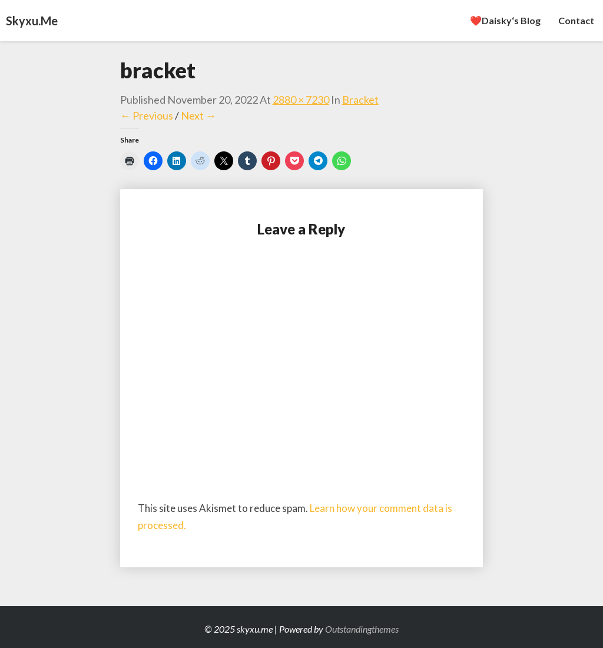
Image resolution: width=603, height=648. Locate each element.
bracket (360, 99)
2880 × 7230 (301, 99)
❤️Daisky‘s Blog (505, 20)
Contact (576, 20)
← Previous (146, 115)
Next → (198, 115)
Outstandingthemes (362, 628)
